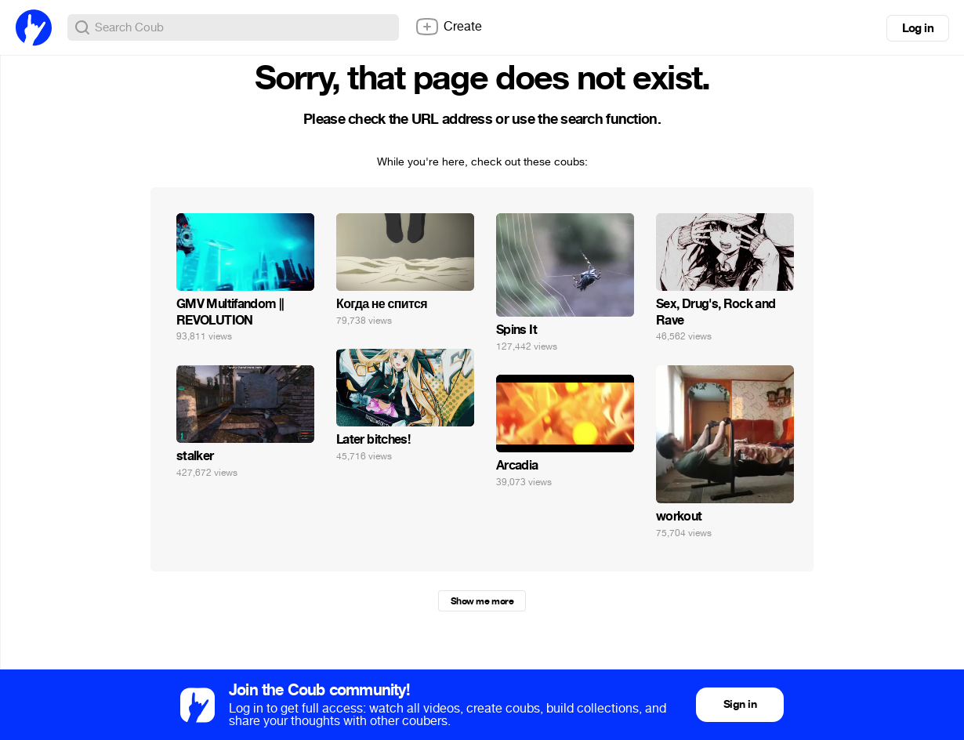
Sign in (739, 704)
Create (448, 26)
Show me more (482, 601)
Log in (917, 28)
